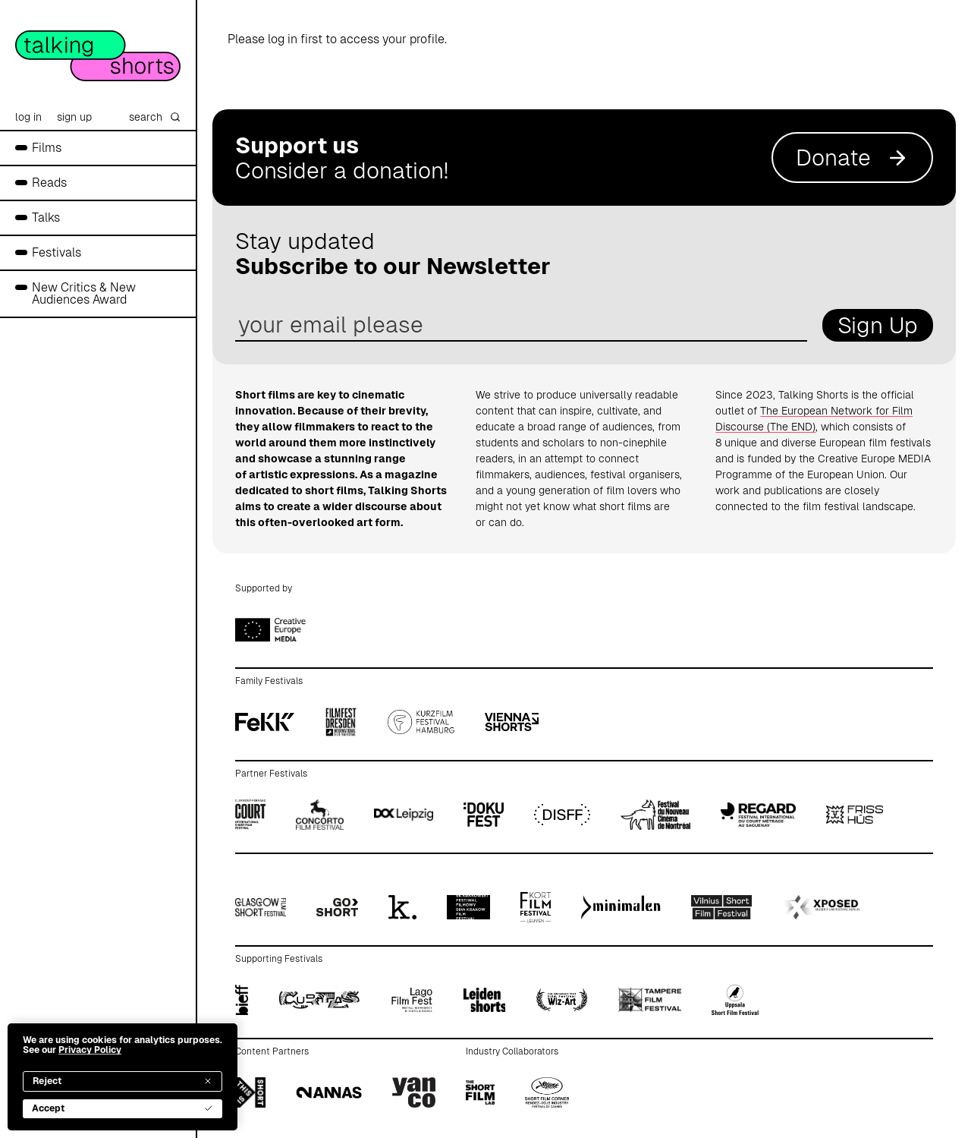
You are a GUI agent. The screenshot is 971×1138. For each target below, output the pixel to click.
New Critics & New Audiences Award (84, 293)
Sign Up (877, 325)
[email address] (521, 325)
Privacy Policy (89, 1050)
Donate (852, 157)
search (155, 117)
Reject (122, 1081)
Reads (49, 182)
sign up (74, 117)
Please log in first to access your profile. (337, 39)
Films (46, 147)
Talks (46, 217)
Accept (122, 1108)
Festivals (56, 252)
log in (28, 117)
